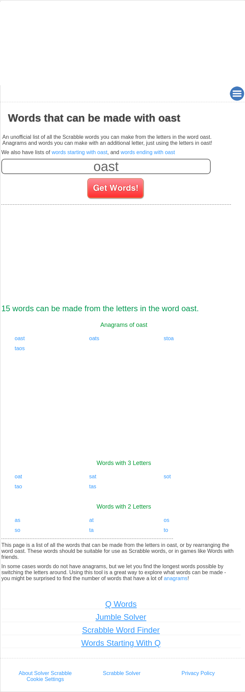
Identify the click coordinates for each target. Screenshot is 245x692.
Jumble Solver (121, 616)
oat (18, 476)
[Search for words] (116, 189)
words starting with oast (79, 152)
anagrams (175, 578)
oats (94, 338)
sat (92, 476)
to (166, 530)
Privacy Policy (198, 673)
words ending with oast (148, 152)
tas (92, 486)
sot (167, 476)
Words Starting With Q (121, 642)
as (17, 520)
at (91, 520)
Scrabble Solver (122, 673)
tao (18, 486)
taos (20, 348)
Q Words (121, 603)
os (166, 520)
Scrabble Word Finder (121, 629)
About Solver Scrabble (45, 673)
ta (91, 530)
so (17, 530)
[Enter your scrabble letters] (106, 166)
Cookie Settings (45, 679)
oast (20, 338)
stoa (169, 338)
